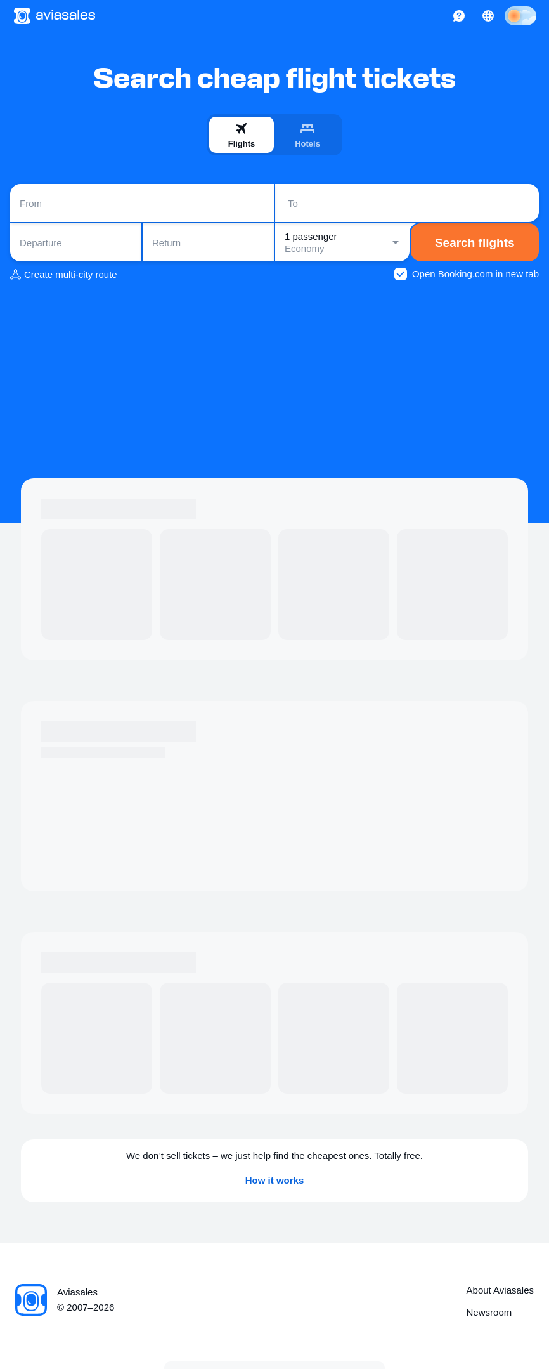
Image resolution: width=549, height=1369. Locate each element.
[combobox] (142, 203)
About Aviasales (500, 1290)
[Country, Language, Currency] (488, 15)
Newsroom (489, 1312)
